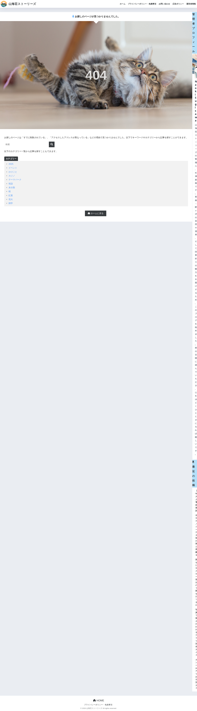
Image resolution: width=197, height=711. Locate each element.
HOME (98, 700)
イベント (13, 168)
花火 (11, 199)
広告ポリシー (178, 4)
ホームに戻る (96, 213)
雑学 (11, 203)
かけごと (13, 172)
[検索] (52, 144)
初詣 (11, 183)
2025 (11, 164)
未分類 (12, 187)
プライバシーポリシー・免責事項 (142, 4)
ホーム (122, 4)
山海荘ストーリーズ (18, 4)
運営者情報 (191, 4)
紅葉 (11, 195)
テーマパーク (15, 179)
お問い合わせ (164, 4)
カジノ (12, 176)
